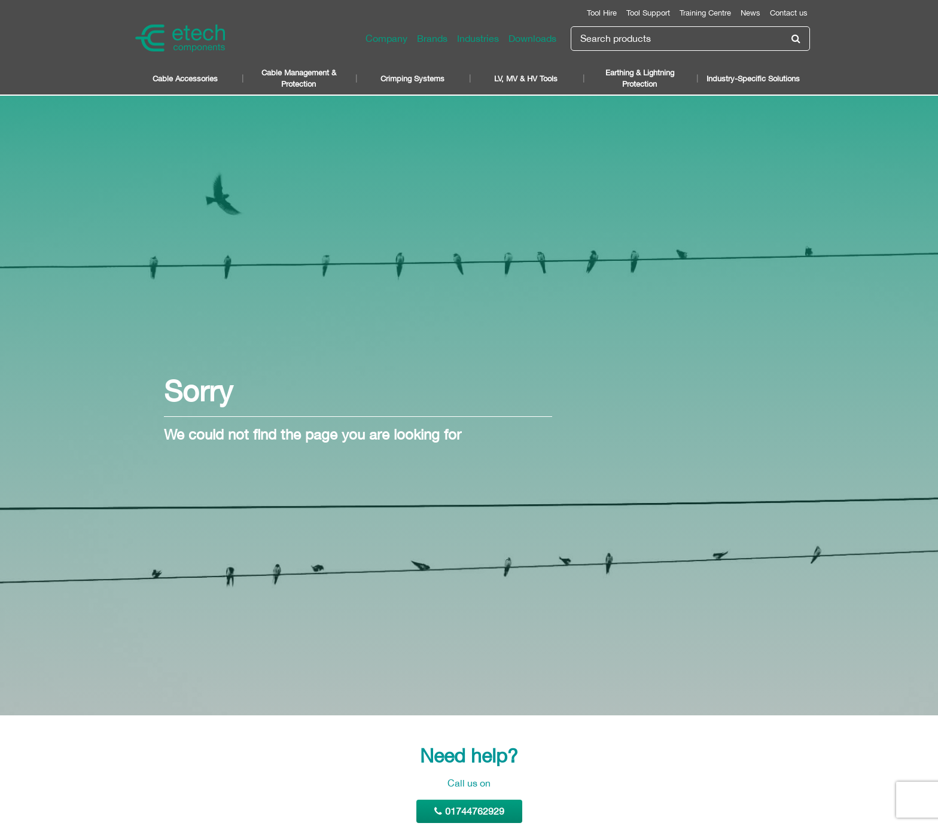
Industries (478, 38)
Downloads (532, 38)
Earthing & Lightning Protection (639, 78)
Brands (432, 38)
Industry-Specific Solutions (753, 78)
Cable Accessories (185, 78)
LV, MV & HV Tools (526, 78)
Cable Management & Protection (298, 78)
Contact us (789, 12)
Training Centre (705, 12)
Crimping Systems (412, 78)
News (750, 12)
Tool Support (648, 12)
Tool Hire (602, 12)
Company (386, 38)
